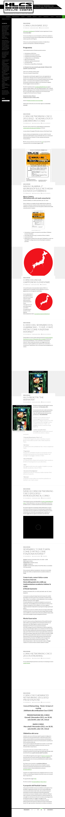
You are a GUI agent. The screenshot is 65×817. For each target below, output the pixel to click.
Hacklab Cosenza (34, 27)
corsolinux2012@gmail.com (41, 86)
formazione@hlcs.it (27, 769)
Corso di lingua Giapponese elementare (36, 281)
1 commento (44, 284)
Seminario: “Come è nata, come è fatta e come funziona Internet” (36, 551)
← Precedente (26, 809)
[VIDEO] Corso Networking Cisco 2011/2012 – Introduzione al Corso (38, 493)
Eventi (40, 16)
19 (37, 809)
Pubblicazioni (58, 16)
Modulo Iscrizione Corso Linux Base (35, 100)
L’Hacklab (8, 16)
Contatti (22, 16)
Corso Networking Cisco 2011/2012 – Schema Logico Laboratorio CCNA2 (38, 118)
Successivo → (50, 809)
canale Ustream (26, 663)
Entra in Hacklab (15, 16)
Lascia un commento (44, 27)
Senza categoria (26, 23)
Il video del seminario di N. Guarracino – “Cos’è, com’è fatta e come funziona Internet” (38, 328)
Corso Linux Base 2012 (35, 25)
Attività (52, 16)
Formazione (45, 16)
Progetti (34, 16)
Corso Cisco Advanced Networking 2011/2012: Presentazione (36, 697)
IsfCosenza (25, 31)
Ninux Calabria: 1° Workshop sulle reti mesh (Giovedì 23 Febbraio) (38, 188)
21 (44, 809)
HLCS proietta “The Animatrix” (33, 398)
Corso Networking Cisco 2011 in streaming (37, 654)
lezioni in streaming (46, 755)
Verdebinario (31, 31)
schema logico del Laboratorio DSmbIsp (31, 128)
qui (42, 141)
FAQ (35, 778)
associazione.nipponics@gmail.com (42, 313)
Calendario (29, 16)
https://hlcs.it (43, 781)
